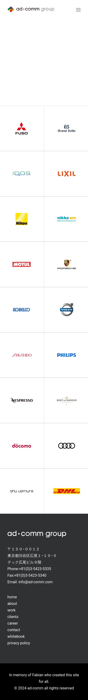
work (12, 610)
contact (14, 630)
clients (13, 616)
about (12, 603)
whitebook (16, 636)
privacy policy (19, 643)
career (13, 623)
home (12, 597)
